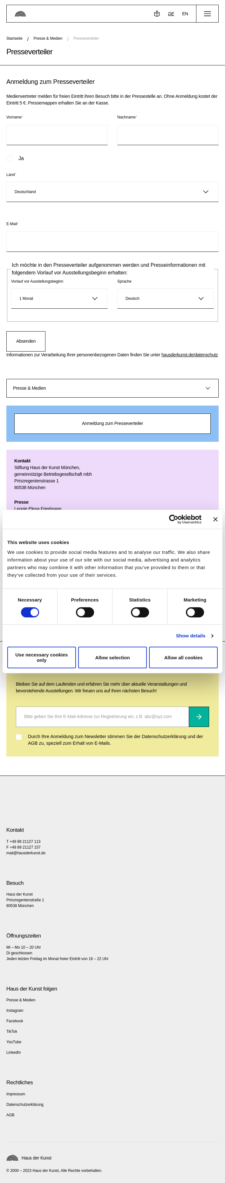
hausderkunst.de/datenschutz (189, 354)
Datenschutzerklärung (25, 1104)
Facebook (14, 1021)
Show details (191, 635)
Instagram (14, 1010)
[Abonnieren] (199, 717)
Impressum (15, 1094)
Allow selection (112, 657)
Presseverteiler (86, 38)
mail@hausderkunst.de (25, 853)
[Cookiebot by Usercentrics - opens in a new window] (173, 519)
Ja (21, 158)
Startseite (14, 38)
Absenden (26, 341)
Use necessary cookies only (41, 657)
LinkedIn (13, 1052)
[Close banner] (215, 519)
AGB (10, 1115)
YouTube (13, 1042)
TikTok (11, 1031)
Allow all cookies (183, 657)
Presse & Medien (47, 38)
